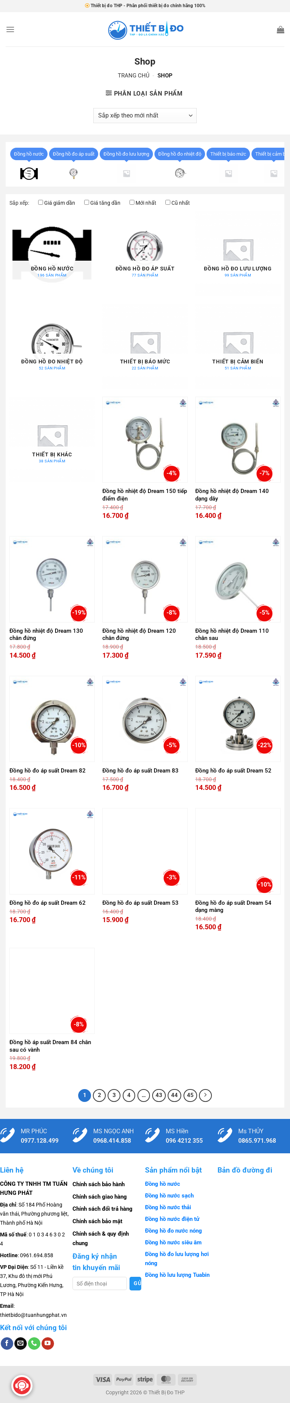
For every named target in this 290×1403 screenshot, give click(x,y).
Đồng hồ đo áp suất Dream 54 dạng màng (233, 906)
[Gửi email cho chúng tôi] (20, 1343)
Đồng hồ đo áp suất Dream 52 (233, 770)
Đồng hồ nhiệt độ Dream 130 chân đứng (46, 634)
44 (174, 1095)
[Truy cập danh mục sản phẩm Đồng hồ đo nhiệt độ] (52, 346)
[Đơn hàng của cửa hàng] (144, 115)
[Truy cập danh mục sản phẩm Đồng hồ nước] (52, 253)
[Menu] (10, 29)
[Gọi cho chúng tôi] (34, 1343)
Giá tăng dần (105, 203)
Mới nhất (146, 203)
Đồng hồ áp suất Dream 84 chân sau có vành (50, 1046)
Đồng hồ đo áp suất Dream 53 (140, 902)
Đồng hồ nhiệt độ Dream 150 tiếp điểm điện (144, 495)
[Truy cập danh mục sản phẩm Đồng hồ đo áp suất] (145, 253)
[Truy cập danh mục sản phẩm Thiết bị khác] (52, 439)
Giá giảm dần (59, 203)
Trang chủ (134, 75)
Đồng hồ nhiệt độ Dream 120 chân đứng (139, 634)
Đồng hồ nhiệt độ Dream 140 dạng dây (232, 495)
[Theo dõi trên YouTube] (48, 1343)
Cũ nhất (180, 203)
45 (190, 1095)
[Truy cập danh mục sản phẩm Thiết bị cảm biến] (238, 346)
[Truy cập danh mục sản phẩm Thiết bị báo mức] (145, 346)
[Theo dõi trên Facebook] (7, 1343)
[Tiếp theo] (205, 1095)
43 (159, 1095)
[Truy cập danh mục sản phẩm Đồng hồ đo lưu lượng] (238, 253)
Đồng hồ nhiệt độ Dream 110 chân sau (232, 634)
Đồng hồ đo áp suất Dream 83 (140, 770)
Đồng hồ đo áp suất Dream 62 (47, 902)
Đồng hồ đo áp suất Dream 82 (47, 770)
